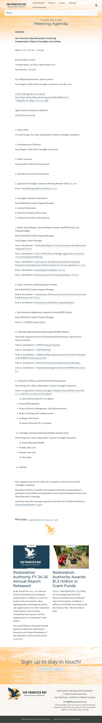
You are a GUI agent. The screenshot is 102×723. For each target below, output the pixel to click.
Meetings (72, 3)
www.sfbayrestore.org (25, 115)
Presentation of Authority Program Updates (54, 302)
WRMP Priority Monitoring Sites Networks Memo (58, 362)
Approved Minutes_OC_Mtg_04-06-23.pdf (43, 520)
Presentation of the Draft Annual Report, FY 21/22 (57, 274)
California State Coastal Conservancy (36, 719)
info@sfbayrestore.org (74, 702)
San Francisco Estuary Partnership (67, 719)
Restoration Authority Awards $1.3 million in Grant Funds (68, 579)
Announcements (39, 7)
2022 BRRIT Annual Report (34, 322)
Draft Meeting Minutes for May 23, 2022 (39, 188)
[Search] (95, 5)
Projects (51, 3)
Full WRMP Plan (43, 349)
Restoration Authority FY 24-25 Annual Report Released (30, 579)
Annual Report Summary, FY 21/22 (50, 269)
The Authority (38, 3)
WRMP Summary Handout (48, 344)
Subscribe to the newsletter (51, 669)
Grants (61, 3)
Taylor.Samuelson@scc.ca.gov (28, 504)
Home (9, 12)
